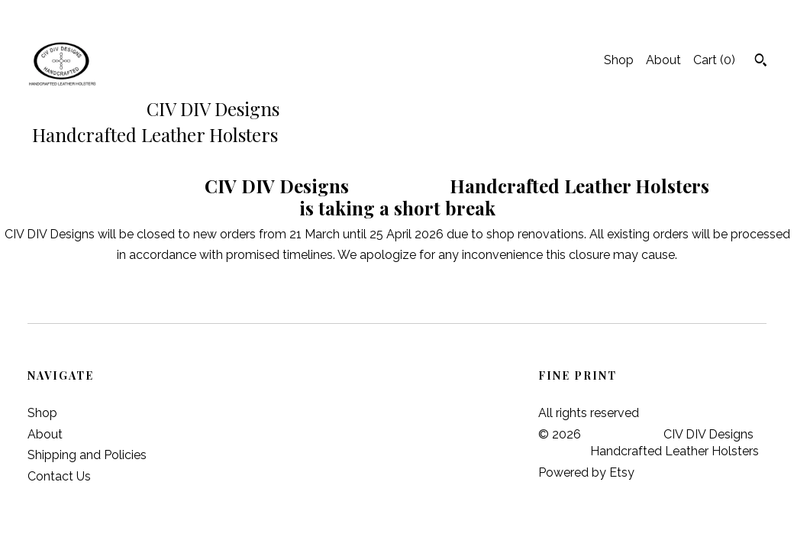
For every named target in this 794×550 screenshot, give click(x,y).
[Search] (761, 61)
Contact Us (59, 476)
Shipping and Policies (87, 455)
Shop (619, 60)
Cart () (714, 60)
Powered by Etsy (586, 472)
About (663, 60)
